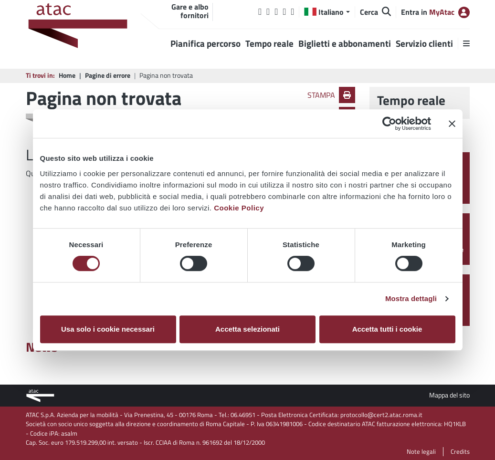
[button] (326, 12)
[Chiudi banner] (452, 123)
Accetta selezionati (247, 329)
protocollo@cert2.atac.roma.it (381, 414)
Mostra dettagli (411, 298)
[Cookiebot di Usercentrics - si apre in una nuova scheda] (389, 123)
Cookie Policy (239, 208)
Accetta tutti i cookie (387, 329)
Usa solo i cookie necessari (108, 329)
